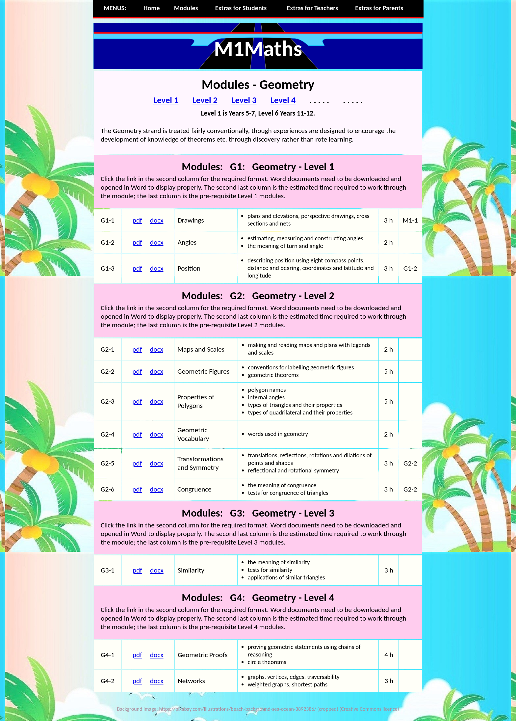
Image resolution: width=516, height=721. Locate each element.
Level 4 (283, 100)
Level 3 (243, 100)
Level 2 (205, 100)
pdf (137, 220)
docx (157, 220)
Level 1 (165, 100)
